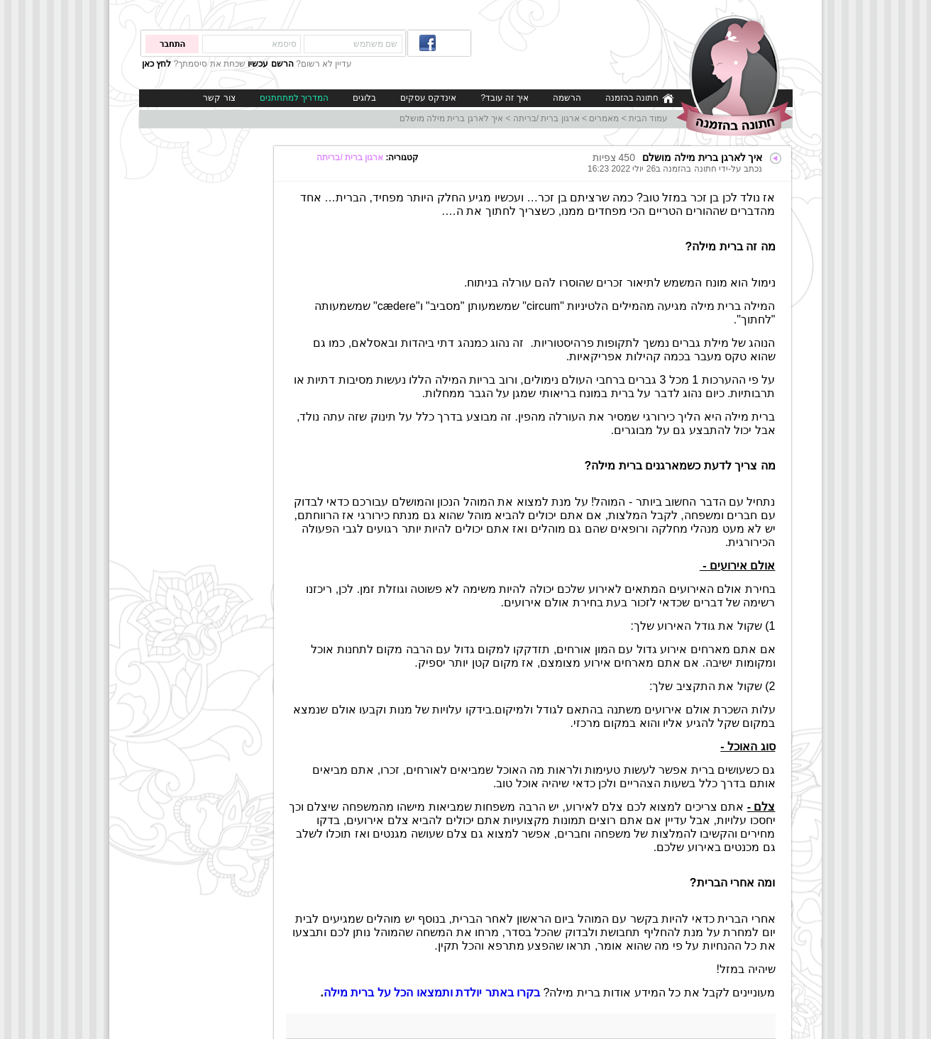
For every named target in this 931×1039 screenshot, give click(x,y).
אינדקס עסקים (428, 98)
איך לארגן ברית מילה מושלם (451, 118)
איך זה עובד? (504, 98)
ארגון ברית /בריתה (546, 118)
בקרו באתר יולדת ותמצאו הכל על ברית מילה (432, 993)
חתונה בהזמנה (639, 98)
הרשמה (567, 98)
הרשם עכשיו (270, 64)
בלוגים (364, 98)
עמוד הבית (648, 118)
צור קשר (219, 98)
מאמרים (604, 118)
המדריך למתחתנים (294, 98)
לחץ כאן (156, 64)
